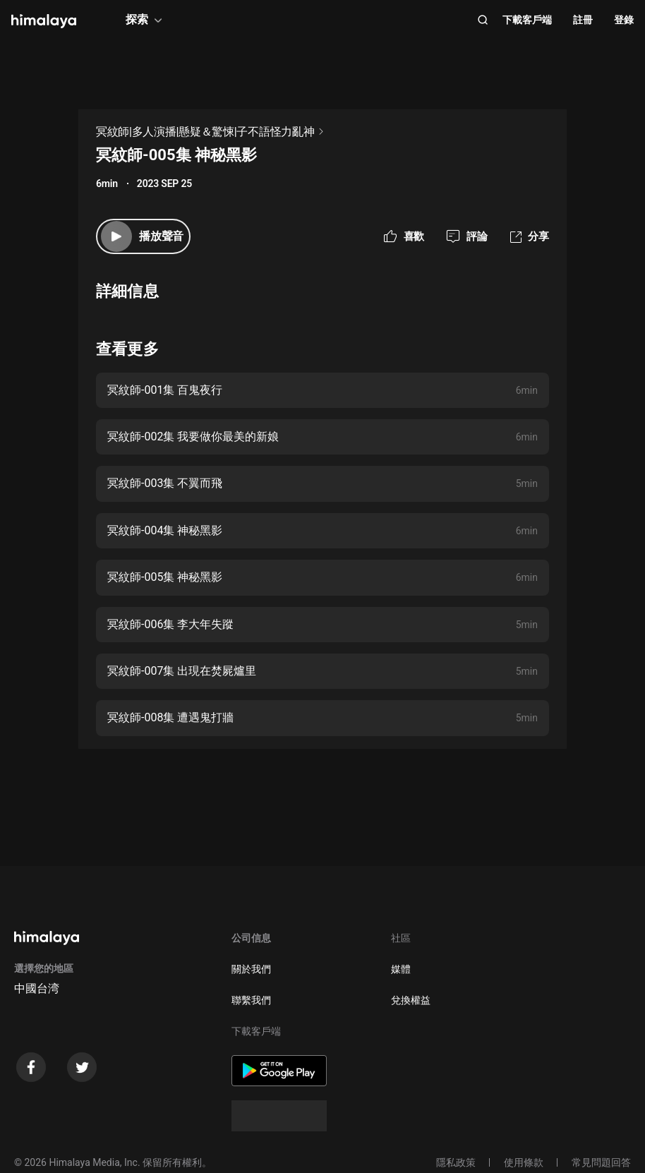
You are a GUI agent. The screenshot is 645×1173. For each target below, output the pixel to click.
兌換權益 (410, 1000)
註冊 (583, 19)
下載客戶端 (527, 19)
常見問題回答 (601, 1162)
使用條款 (523, 1162)
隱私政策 (456, 1162)
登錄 (624, 19)
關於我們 (251, 969)
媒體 (401, 969)
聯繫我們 (251, 1000)
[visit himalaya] (43, 21)
